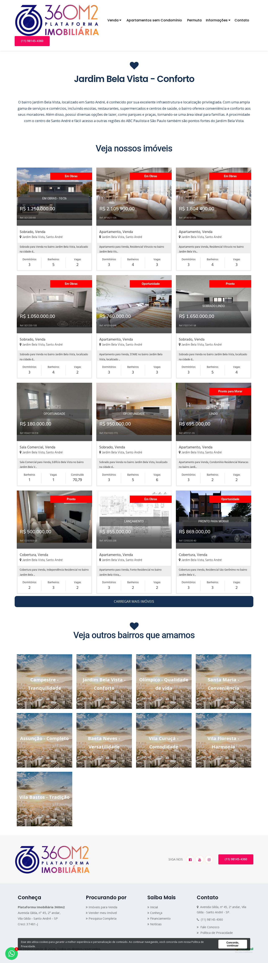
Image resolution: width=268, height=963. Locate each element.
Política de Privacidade (215, 932)
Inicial (152, 907)
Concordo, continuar (232, 944)
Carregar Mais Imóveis (134, 601)
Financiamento (159, 918)
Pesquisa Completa (101, 918)
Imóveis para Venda (101, 907)
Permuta (194, 20)
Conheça (154, 913)
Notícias (154, 924)
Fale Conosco (208, 927)
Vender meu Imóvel (101, 913)
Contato (241, 20)
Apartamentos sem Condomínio (154, 20)
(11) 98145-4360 (32, 41)
